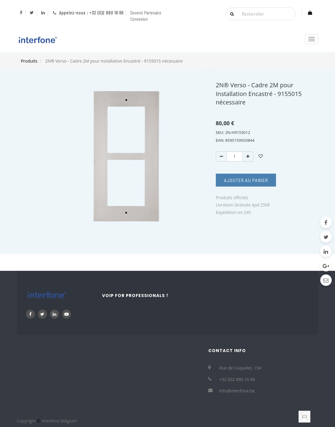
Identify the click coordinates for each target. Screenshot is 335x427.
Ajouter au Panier (246, 180)
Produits (29, 61)
